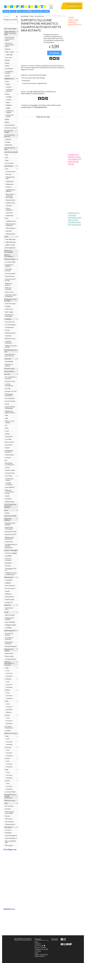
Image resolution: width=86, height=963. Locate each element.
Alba (6, 415)
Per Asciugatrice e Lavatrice (11, 378)
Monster (8, 49)
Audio (6, 237)
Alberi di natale (10, 615)
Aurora (7, 467)
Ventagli (7, 306)
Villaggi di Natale (10, 625)
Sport (6, 510)
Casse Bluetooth (10, 239)
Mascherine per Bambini (10, 523)
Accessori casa (10, 322)
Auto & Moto (25, 16)
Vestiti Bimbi (9, 361)
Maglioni (9, 105)
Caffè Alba (9, 55)
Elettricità (7, 605)
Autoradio (9, 213)
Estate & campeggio (10, 550)
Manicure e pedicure (9, 284)
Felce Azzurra (9, 442)
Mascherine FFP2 (10, 532)
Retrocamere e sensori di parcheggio (10, 195)
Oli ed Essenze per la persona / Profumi (10, 506)
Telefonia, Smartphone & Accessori (9, 663)
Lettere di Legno (10, 304)
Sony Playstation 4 (11, 835)
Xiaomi (7, 715)
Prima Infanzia (9, 371)
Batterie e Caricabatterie (8, 255)
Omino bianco (9, 455)
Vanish (7, 496)
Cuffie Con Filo (10, 245)
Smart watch (9, 653)
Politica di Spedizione (41, 955)
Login (13, 11)
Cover (8, 670)
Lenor (7, 431)
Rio (6, 460)
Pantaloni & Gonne (9, 116)
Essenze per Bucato (10, 479)
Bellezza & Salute (9, 259)
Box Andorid (9, 806)
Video (6, 803)
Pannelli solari (9, 600)
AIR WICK (8, 499)
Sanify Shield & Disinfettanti (10, 407)
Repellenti (8, 563)
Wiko (6, 701)
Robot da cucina (10, 339)
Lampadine (8, 580)
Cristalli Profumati (9, 483)
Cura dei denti (9, 276)
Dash (6, 428)
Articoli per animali (10, 152)
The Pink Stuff (9, 398)
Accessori (9, 673)
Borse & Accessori (11, 128)
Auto (31, 16)
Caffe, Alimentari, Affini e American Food (10, 33)
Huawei (7, 690)
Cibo (6, 155)
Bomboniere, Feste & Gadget (10, 300)
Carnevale (7, 359)
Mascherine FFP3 (10, 534)
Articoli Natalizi (10, 622)
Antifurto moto (10, 221)
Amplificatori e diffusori (10, 190)
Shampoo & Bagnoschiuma (10, 412)
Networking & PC (10, 630)
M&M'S (7, 60)
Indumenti (8, 145)
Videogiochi (8, 827)
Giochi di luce (9, 597)
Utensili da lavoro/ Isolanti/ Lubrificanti (10, 796)
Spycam (7, 816)
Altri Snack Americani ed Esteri (9, 44)
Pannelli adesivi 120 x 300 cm (10, 355)
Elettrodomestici (10, 333)
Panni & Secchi (10, 381)
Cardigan (9, 97)
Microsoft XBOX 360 (10, 842)
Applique (8, 583)
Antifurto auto (10, 203)
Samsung (8, 679)
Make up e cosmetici (8, 288)
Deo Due (8, 388)
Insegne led (8, 602)
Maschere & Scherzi (9, 365)
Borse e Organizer (9, 209)
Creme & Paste (10, 473)
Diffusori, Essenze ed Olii (11, 346)
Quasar (7, 434)
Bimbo (7, 119)
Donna (7, 94)
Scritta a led (9, 309)
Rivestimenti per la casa (10, 351)
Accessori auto (39, 16)
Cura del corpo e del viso (10, 280)
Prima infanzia (10, 125)
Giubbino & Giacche (9, 90)
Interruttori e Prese (9, 608)
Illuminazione (8, 577)
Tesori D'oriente (10, 401)
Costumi (8, 87)
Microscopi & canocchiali (9, 812)
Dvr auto (8, 174)
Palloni (7, 513)
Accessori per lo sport (9, 148)
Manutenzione (10, 200)
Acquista (54, 53)
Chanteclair (9, 436)
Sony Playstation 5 (11, 838)
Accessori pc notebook (9, 638)
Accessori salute (10, 262)
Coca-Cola (8, 57)
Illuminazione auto (10, 178)
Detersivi (7, 374)
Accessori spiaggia (11, 553)
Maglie (8, 108)
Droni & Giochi (9, 369)
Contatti (46, 11)
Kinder (7, 63)
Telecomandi (9, 822)
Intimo (8, 84)
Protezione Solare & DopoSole (10, 295)
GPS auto (9, 206)
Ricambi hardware (11, 646)
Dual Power (9, 445)
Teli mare (8, 566)
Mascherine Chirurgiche (9, 528)
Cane (6, 158)
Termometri (9, 542)
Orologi (7, 142)
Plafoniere (8, 594)
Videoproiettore (10, 824)
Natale (6, 612)
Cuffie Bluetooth (10, 242)
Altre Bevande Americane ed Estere (9, 38)
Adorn (7, 404)
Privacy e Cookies (40, 947)
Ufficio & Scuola (9, 800)
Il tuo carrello (24, 11)
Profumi (7, 458)
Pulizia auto (9, 216)
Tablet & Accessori (10, 733)
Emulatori (8, 833)
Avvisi (36, 953)
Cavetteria (9, 676)
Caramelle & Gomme (9, 72)
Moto (6, 218)
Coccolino (8, 439)
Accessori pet (9, 163)
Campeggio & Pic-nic (11, 569)
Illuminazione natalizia (9, 618)
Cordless (8, 730)
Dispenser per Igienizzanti (9, 538)
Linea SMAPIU (10, 487)
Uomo (7, 81)
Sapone (7, 448)
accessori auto (26, 107)
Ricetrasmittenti (10, 248)
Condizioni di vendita (41, 949)
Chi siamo (36, 11)
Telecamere (9, 819)
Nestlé (7, 66)
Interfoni (9, 231)
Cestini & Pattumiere (8, 342)
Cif (6, 425)
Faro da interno (10, 586)
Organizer (8, 336)
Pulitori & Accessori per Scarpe (9, 491)
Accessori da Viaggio (8, 131)
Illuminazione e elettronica (11, 224)
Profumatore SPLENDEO (9, 395)
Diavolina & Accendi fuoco (9, 464)
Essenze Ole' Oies (10, 391)
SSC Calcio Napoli (10, 29)
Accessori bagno (10, 325)
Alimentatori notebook (9, 642)
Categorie (38, 944)
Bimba (7, 122)
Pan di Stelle (9, 69)
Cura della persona (8, 270)
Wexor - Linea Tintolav (9, 422)
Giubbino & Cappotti (9, 111)
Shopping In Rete (41, 107)
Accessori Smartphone (9, 727)
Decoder (8, 809)
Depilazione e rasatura (9, 265)
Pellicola (8, 712)
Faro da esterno (10, 588)
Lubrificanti (9, 181)
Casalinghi (7, 319)
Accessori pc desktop (9, 634)
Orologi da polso (10, 659)
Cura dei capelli (10, 273)
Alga (6, 418)
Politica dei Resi (40, 956)
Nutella (7, 76)
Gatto (7, 160)
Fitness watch (9, 656)
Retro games (9, 845)
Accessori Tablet (10, 792)
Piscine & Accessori (8, 559)
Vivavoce (9, 187)
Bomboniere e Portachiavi (9, 315)
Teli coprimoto (10, 228)
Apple (7, 668)
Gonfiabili (8, 556)
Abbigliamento (9, 79)
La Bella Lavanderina (9, 385)
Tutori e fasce (9, 292)
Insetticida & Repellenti (9, 451)
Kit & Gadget (9, 312)
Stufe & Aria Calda (10, 516)
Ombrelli (8, 139)
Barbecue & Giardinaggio (8, 251)
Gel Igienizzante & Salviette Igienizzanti (11, 546)
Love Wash (8, 476)
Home (6, 11)
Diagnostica (9, 184)
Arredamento (9, 327)
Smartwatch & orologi (9, 650)
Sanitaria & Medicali (8, 519)
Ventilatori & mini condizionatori (11, 573)
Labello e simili (10, 470)
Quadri (7, 591)
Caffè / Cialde (9, 52)
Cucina (7, 330)
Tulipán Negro (9, 502)
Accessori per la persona (9, 136)
